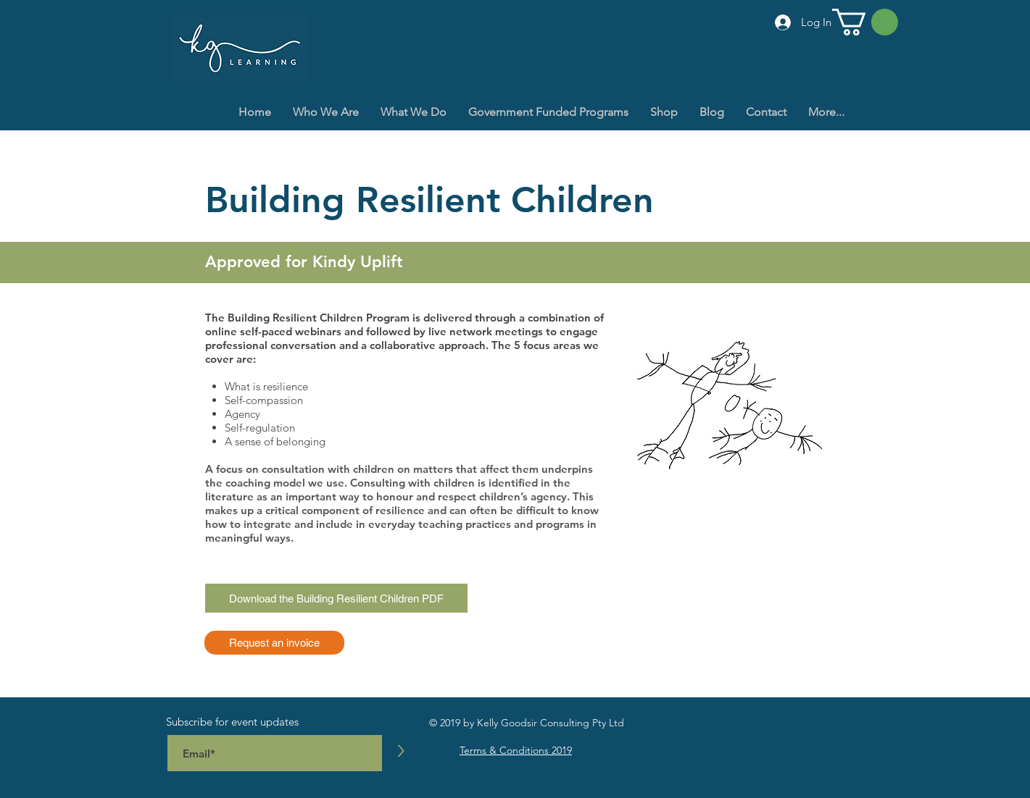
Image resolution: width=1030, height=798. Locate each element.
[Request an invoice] (274, 643)
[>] (401, 751)
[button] (865, 22)
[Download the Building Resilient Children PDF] (336, 598)
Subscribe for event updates (232, 721)
